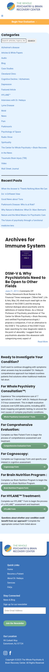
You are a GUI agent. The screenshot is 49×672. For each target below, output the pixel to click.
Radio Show (6, 137)
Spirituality (6, 142)
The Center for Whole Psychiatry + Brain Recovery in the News (24, 150)
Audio (4, 58)
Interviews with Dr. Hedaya (13, 100)
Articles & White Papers (12, 53)
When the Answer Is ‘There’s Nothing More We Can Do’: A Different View (24, 191)
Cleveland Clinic (8, 74)
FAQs (9, 587)
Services (11, 582)
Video (4, 163)
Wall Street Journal (10, 168)
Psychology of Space (11, 132)
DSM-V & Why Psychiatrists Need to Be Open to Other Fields (25, 280)
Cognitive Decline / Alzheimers (15, 79)
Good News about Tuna (12, 199)
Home (10, 569)
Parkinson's (6, 126)
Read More (43, 341)
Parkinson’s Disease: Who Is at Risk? (18, 204)
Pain (3, 121)
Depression (6, 84)
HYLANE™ (5, 95)
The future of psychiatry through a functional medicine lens (22, 223)
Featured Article (8, 89)
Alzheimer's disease (10, 47)
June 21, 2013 (12, 291)
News (3, 116)
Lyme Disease (7, 105)
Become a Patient (15, 574)
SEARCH (31, 41)
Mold (3, 110)
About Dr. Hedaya (15, 578)
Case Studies (7, 68)
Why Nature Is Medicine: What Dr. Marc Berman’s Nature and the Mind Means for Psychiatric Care (23, 212)
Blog (3, 63)
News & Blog (9, 600)
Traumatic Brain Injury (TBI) (14, 158)
